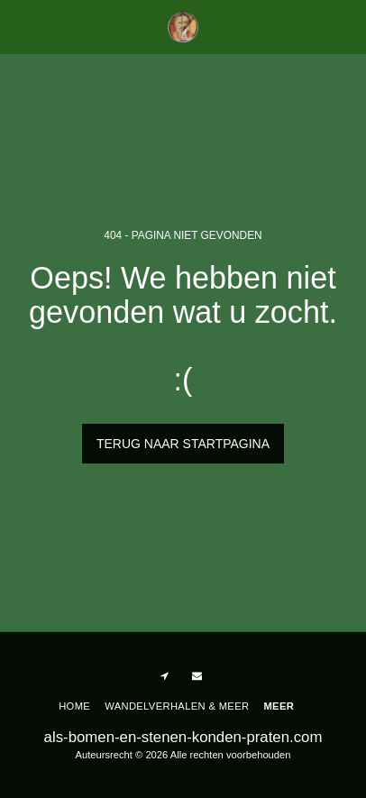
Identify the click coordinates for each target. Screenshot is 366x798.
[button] (20, 26)
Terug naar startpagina (183, 443)
